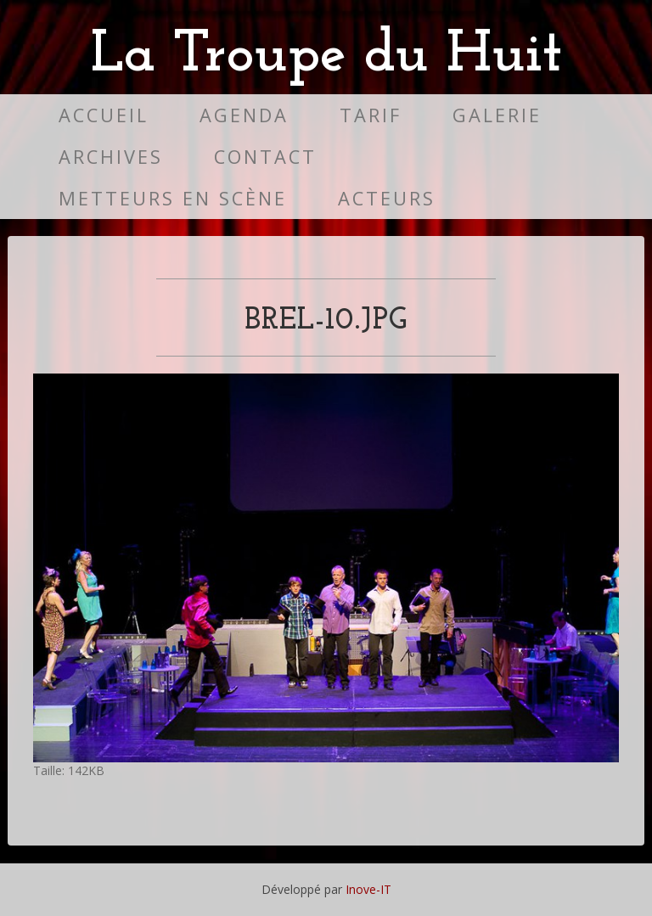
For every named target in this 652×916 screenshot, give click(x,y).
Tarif (371, 115)
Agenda (244, 115)
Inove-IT (368, 889)
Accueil (104, 115)
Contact (265, 156)
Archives (111, 156)
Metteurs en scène (173, 198)
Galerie (497, 115)
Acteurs (387, 198)
